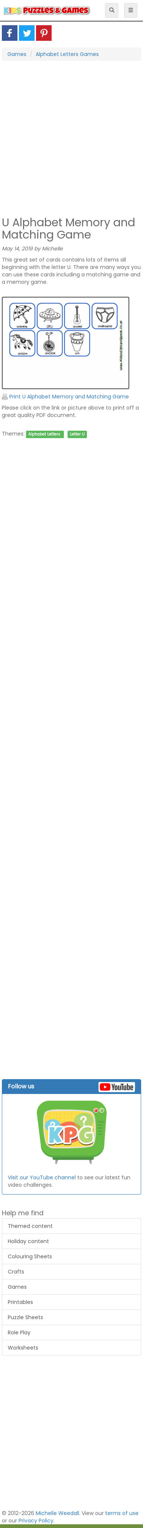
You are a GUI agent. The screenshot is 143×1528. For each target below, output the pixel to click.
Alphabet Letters (44, 434)
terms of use (122, 1513)
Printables (20, 1302)
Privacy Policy (36, 1520)
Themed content (30, 1226)
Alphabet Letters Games (67, 54)
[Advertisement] (69, 137)
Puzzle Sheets (25, 1317)
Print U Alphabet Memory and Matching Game (65, 396)
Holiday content (28, 1241)
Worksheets (23, 1347)
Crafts (16, 1271)
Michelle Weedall (57, 1513)
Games (16, 54)
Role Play (19, 1332)
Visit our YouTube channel (42, 1177)
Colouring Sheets (30, 1256)
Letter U (77, 434)
